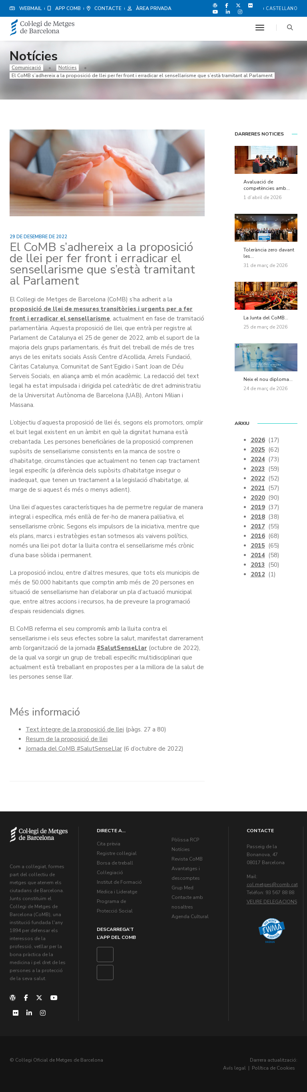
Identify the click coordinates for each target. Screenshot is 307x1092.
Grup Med (182, 888)
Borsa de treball (115, 863)
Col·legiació (110, 872)
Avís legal (234, 1068)
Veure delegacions (272, 902)
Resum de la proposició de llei (67, 739)
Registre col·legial (117, 853)
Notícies (67, 67)
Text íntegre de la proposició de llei (75, 729)
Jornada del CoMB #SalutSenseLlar (74, 749)
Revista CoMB (187, 859)
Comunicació (26, 67)
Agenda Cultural (190, 916)
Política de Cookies (273, 1068)
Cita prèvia (108, 844)
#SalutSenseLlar (122, 648)
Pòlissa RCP (185, 840)
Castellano (281, 9)
